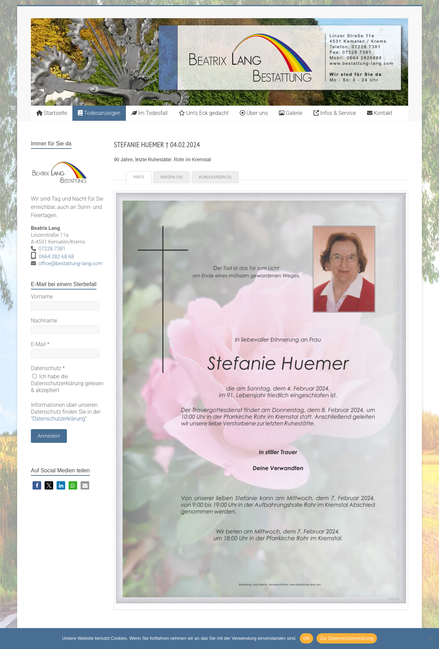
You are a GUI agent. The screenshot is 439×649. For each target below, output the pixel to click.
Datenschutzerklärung (59, 418)
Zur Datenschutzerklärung (346, 638)
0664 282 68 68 (56, 256)
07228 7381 (52, 249)
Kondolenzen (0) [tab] (215, 177)
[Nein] (430, 638)
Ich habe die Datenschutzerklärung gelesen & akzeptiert (67, 383)
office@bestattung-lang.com (70, 263)
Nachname (44, 320)
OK (306, 638)
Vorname (42, 296)
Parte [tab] (138, 177)
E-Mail (40, 344)
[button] (37, 485)
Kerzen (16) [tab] (171, 177)
